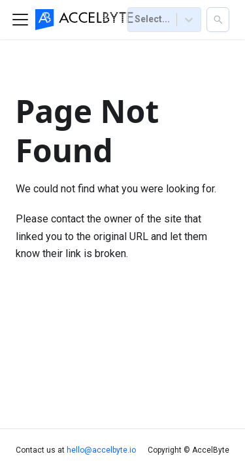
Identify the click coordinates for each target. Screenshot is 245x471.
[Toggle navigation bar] (20, 19)
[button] (217, 19)
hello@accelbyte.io (101, 450)
